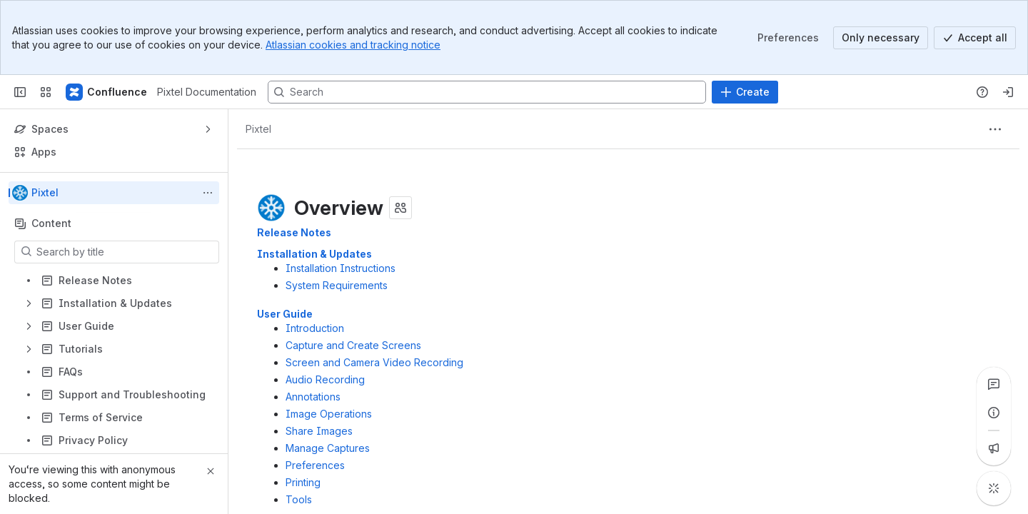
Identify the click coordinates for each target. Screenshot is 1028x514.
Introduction (315, 328)
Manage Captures (328, 448)
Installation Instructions (340, 268)
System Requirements (337, 285)
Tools (299, 499)
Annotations (313, 396)
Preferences (315, 465)
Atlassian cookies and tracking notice (353, 45)
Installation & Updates (314, 254)
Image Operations (329, 414)
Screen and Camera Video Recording (374, 362)
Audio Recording (325, 379)
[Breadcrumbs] (258, 129)
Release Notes (294, 232)
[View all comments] (993, 384)
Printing (303, 482)
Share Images (319, 431)
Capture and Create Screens (353, 345)
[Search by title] (125, 252)
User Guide (285, 314)
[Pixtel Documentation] (107, 92)
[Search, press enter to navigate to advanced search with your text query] (487, 92)
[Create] (745, 92)
